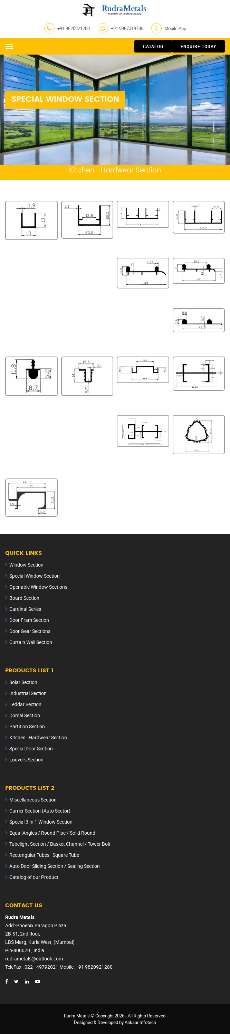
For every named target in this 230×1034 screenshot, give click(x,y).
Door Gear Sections (29, 631)
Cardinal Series (25, 609)
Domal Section (24, 715)
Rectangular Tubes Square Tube (44, 855)
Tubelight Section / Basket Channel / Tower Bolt (60, 844)
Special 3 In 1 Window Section (41, 821)
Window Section (26, 564)
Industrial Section (28, 693)
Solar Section (23, 682)
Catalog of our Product (33, 877)
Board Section (24, 598)
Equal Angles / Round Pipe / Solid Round (52, 832)
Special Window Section (34, 575)
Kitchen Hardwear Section (38, 737)
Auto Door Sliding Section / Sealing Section (54, 866)
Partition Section (27, 726)
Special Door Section (31, 748)
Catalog (153, 46)
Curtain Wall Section (30, 642)
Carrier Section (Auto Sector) (39, 810)
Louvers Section (26, 759)
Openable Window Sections (38, 587)
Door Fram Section (29, 620)
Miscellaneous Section (33, 799)
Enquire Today (198, 46)
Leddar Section (25, 704)
